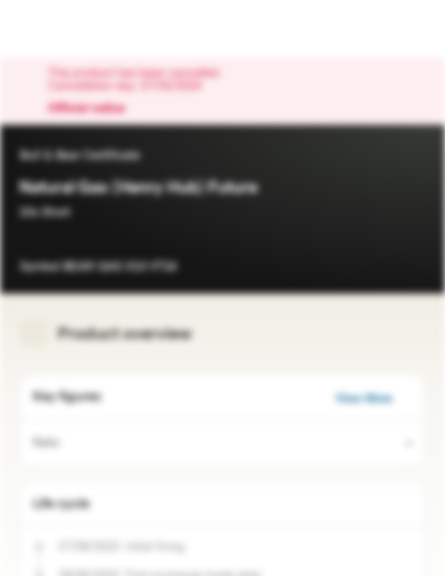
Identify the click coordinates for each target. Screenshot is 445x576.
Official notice (94, 108)
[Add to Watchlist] (413, 259)
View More (373, 399)
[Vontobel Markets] (62, 28)
